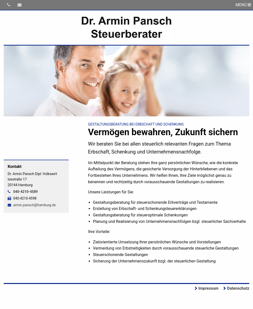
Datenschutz (238, 288)
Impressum (208, 288)
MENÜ (243, 5)
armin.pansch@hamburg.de (34, 205)
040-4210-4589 (25, 192)
